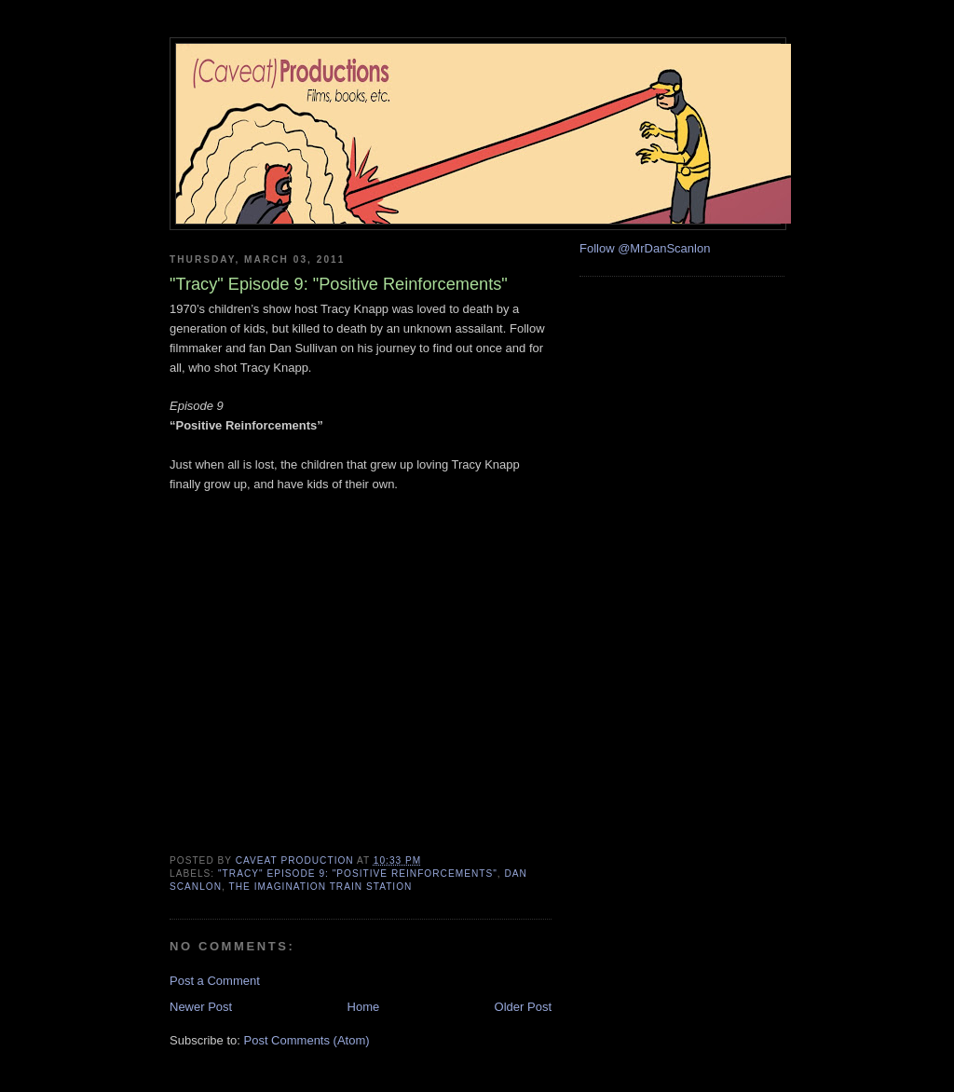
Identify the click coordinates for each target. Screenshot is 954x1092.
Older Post (523, 1007)
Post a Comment (215, 981)
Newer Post (201, 1007)
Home (364, 1007)
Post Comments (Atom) (307, 1040)
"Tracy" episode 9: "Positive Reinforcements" (357, 873)
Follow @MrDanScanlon (644, 248)
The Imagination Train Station (321, 886)
